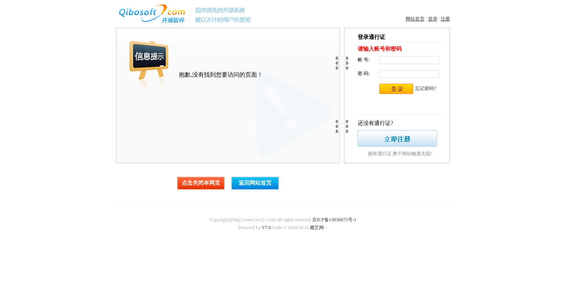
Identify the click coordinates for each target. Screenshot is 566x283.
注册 (445, 19)
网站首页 (415, 19)
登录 (432, 19)
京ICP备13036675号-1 (334, 219)
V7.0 (266, 227)
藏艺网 (317, 227)
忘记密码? (425, 88)
